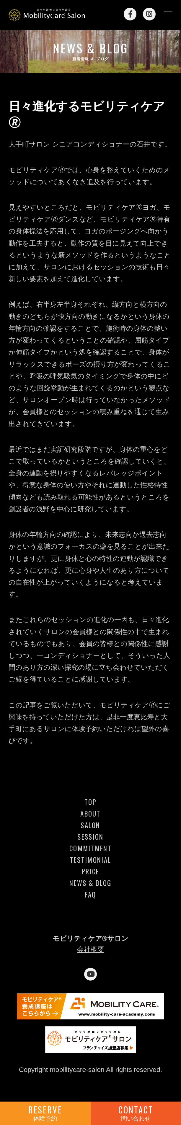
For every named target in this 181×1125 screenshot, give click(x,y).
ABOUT (90, 814)
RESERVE (45, 1112)
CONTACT (136, 1112)
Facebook (130, 14)
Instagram (149, 14)
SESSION (90, 837)
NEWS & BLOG (90, 883)
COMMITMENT (90, 848)
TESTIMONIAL (90, 860)
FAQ (90, 895)
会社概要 (90, 949)
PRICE (91, 872)
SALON (90, 825)
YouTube (90, 974)
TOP (90, 802)
